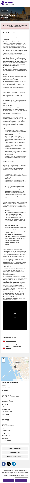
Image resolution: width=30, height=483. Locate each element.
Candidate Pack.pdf (11, 341)
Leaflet (15, 379)
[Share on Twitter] (9, 464)
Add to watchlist (15, 448)
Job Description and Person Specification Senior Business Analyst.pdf (13, 346)
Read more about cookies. (21, 477)
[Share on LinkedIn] (14, 464)
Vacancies (5, 10)
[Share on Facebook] (4, 464)
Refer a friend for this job (15, 456)
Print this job (15, 452)
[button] (15, 367)
